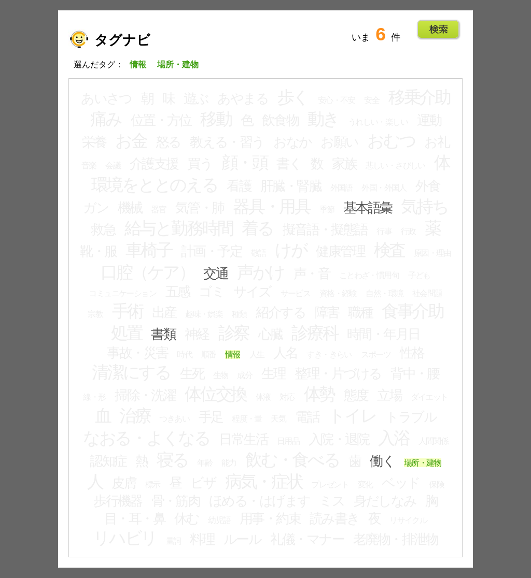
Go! (438, 29)
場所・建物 (422, 462)
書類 (163, 334)
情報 (232, 354)
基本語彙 (367, 207)
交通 (215, 273)
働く (382, 461)
